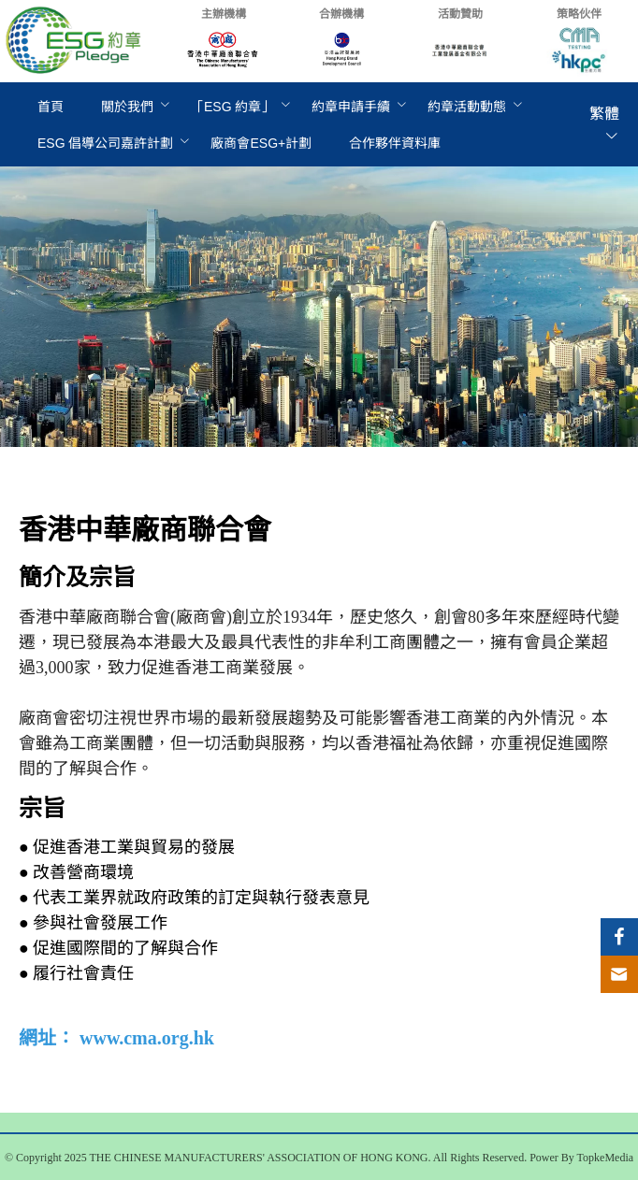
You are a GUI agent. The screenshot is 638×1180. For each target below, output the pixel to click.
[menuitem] (50, 107)
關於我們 (127, 106)
